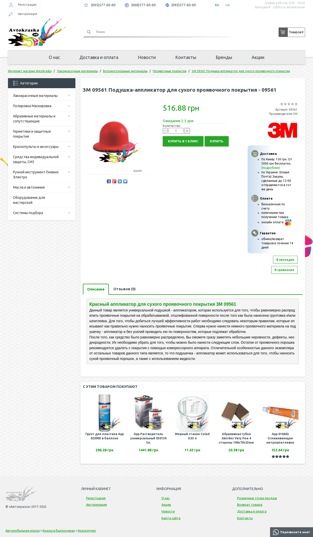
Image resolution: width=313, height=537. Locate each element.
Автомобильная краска (22, 530)
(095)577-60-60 (103, 5)
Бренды (224, 57)
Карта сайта (170, 518)
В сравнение (284, 269)
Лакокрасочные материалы (35, 96)
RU (217, 5)
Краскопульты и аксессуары (36, 147)
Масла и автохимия (29, 187)
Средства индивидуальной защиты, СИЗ (36, 159)
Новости (147, 57)
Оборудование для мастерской (29, 200)
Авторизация (27, 13)
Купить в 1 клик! (183, 141)
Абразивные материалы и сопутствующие (34, 118)
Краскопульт (87, 530)
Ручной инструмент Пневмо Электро (36, 174)
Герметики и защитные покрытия (32, 133)
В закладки (285, 259)
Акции (258, 57)
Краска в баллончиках (59, 530)
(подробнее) (270, 167)
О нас (54, 57)
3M (295, 113)
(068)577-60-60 (143, 5)
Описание (96, 289)
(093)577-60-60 (183, 5)
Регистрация (27, 4)
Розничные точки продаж (257, 498)
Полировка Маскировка (32, 106)
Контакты (185, 57)
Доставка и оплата (98, 57)
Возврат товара (249, 504)
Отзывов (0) (124, 289)
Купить (216, 141)
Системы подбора (28, 213)
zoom (140, 170)
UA (228, 5)
